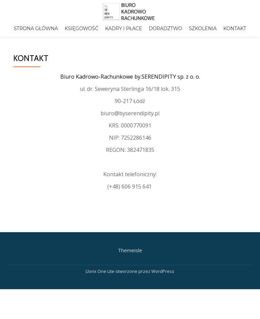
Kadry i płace (123, 28)
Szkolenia (203, 28)
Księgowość (82, 28)
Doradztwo (165, 28)
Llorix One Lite (100, 292)
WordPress (162, 292)
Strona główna (36, 28)
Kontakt (234, 28)
